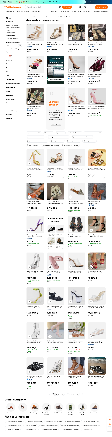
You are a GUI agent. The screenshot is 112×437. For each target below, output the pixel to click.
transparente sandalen (34, 133)
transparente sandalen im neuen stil (58, 137)
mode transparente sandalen (93, 133)
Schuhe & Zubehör (38, 17)
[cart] (85, 7)
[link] (109, 419)
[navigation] (14, 206)
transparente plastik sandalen (48, 429)
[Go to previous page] (51, 394)
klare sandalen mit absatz (73, 421)
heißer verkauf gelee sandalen (70, 425)
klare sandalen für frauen (91, 421)
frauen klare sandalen (12, 429)
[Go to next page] (81, 394)
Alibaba (28, 17)
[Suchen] (67, 7)
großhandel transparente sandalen (37, 141)
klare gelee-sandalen (57, 141)
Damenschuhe (50, 17)
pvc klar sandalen (30, 425)
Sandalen (60, 17)
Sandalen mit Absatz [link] (72, 17)
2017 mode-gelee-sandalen (34, 421)
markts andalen (87, 429)
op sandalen (48, 133)
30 (77, 394)
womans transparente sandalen (48, 425)
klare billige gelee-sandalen (50, 145)
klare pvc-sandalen (89, 141)
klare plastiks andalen (74, 133)
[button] (60, 7)
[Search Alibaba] (42, 7)
